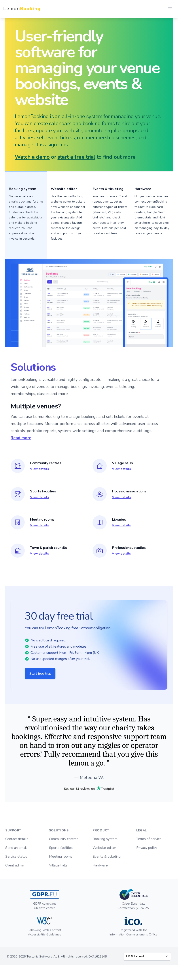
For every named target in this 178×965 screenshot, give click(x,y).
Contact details (16, 838)
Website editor (104, 847)
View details (39, 469)
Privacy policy (146, 847)
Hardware (142, 189)
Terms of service (148, 838)
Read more (21, 437)
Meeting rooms (60, 856)
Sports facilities (61, 847)
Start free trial (40, 673)
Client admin (14, 865)
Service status (16, 856)
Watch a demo (32, 156)
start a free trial (76, 156)
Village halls (58, 865)
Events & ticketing (107, 856)
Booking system (105, 838)
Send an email (16, 847)
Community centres (63, 838)
